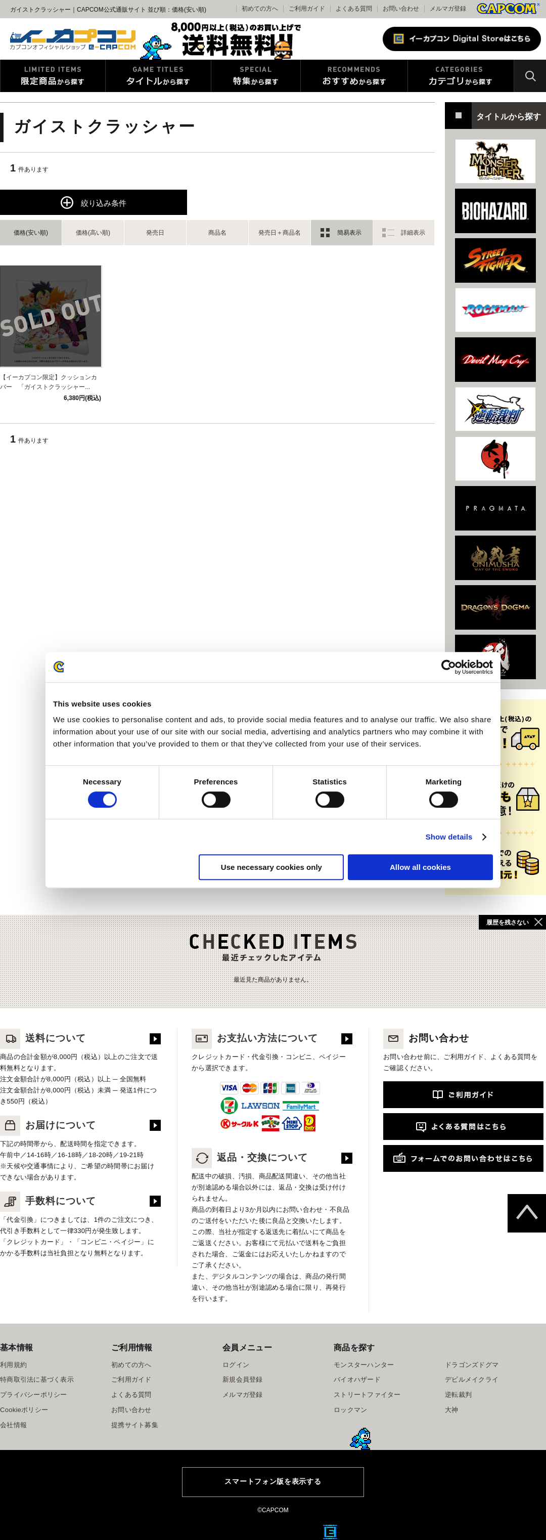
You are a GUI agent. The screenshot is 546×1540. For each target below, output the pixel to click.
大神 (452, 1410)
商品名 (217, 232)
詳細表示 (413, 232)
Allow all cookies (420, 867)
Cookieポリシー (24, 1410)
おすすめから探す (354, 76)
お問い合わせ (401, 8)
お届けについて (48, 1125)
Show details (449, 836)
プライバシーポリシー (33, 1394)
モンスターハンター (364, 1365)
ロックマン (350, 1410)
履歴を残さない (507, 922)
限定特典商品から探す (53, 76)
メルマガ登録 (448, 8)
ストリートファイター (367, 1394)
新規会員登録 (242, 1379)
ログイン (235, 1365)
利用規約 (13, 1365)
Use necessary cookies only (271, 867)
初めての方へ (131, 1365)
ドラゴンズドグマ (471, 1365)
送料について (43, 1038)
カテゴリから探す (461, 76)
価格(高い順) (93, 232)
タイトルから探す (158, 76)
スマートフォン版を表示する (272, 1481)
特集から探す (255, 76)
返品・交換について (250, 1157)
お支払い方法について (255, 1038)
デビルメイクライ (471, 1379)
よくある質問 (354, 8)
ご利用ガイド (131, 1379)
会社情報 (13, 1425)
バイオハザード (357, 1379)
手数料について (48, 1201)
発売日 (155, 232)
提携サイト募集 (134, 1425)
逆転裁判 (458, 1394)
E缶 (330, 1532)
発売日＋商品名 (279, 232)
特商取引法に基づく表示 (37, 1379)
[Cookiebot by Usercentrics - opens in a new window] (448, 667)
